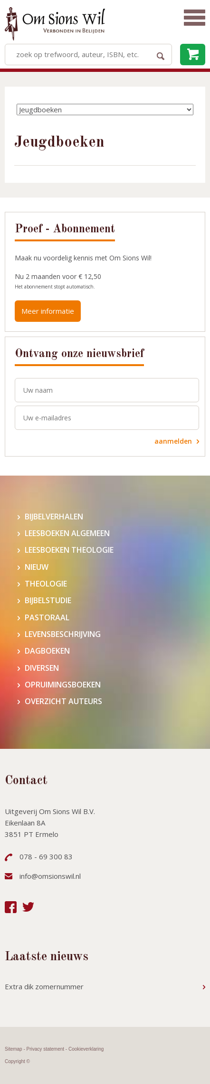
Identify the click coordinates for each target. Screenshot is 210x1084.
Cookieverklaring (86, 1049)
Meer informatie (47, 311)
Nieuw (36, 567)
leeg (192, 54)
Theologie (46, 584)
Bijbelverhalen (54, 517)
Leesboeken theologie (69, 550)
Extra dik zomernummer (44, 986)
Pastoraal (47, 618)
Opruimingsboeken (63, 685)
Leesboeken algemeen (67, 533)
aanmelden (173, 441)
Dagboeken (47, 651)
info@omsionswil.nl (50, 876)
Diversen (42, 668)
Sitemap (13, 1049)
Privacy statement (45, 1049)
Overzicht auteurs (63, 701)
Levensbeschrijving (63, 634)
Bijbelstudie (48, 601)
